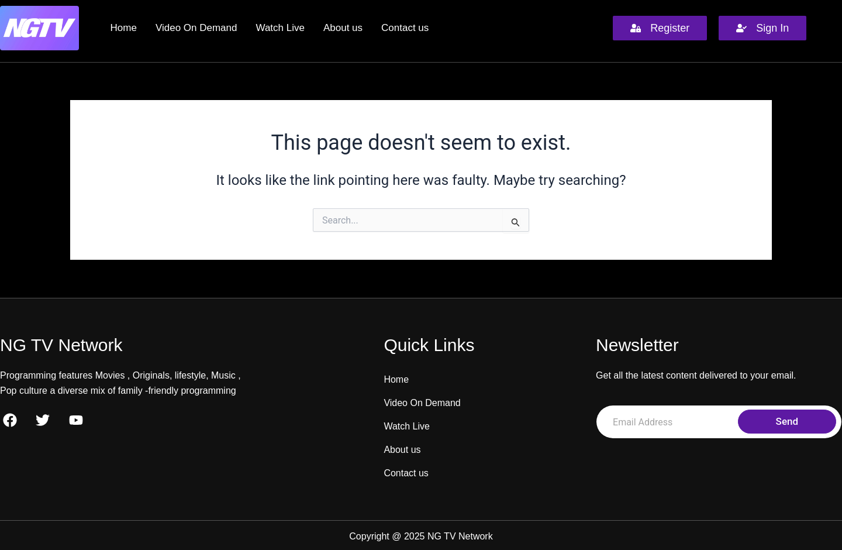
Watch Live (280, 27)
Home (124, 27)
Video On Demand (196, 27)
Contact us (405, 27)
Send (787, 421)
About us (343, 27)
